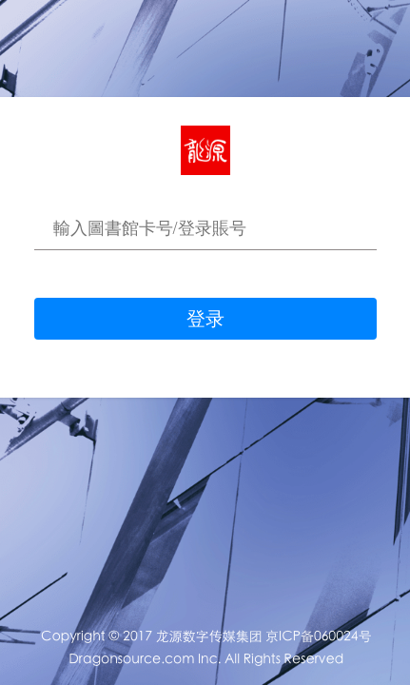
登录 (205, 318)
